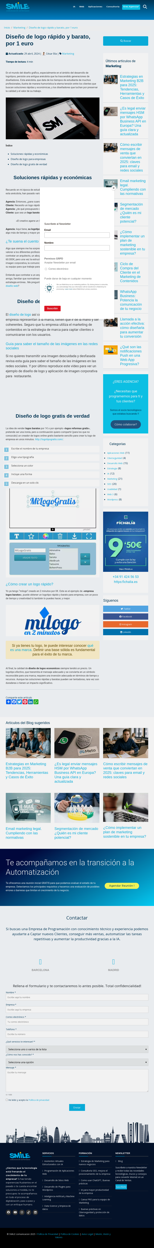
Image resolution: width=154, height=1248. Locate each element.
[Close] (113, 188)
